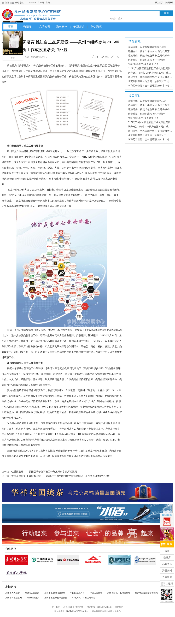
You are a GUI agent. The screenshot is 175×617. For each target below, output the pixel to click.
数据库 (27, 26)
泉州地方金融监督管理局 (146, 593)
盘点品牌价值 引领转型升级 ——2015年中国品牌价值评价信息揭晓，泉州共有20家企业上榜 (60, 475)
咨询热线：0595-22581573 (99, 607)
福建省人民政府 (32, 593)
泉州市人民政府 (12, 593)
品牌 (120, 18)
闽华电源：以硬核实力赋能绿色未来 (147, 47)
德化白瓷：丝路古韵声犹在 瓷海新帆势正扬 (151, 77)
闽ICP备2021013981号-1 (77, 611)
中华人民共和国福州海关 (83, 597)
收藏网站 (169, 2)
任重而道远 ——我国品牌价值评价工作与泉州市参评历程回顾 (44, 471)
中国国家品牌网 (77, 593)
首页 (10, 26)
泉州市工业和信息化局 (54, 593)
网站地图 (119, 607)
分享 (97, 57)
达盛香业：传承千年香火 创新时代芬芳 (149, 51)
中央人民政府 (96, 593)
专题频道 (78, 26)
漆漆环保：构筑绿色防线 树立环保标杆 (149, 55)
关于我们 (56, 607)
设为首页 (159, 2)
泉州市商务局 (33, 597)
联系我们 (67, 607)
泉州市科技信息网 (13, 597)
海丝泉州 (61, 26)
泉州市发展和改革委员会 (55, 597)
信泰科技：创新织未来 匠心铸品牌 (146, 59)
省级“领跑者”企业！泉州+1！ (143, 64)
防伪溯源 (96, 26)
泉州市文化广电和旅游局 (118, 593)
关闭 (13, 58)
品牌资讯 (44, 26)
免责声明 (79, 607)
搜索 (166, 13)
